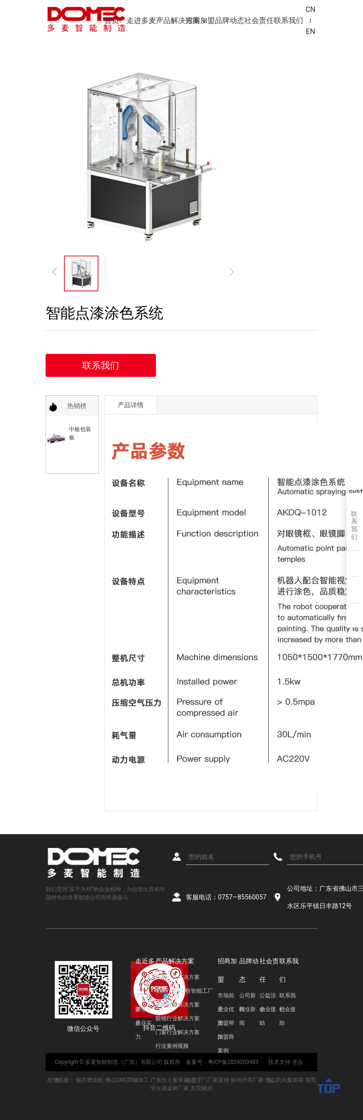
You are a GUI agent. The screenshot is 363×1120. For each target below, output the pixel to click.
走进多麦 (141, 20)
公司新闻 (247, 997)
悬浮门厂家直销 (209, 1080)
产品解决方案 (170, 20)
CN (310, 9)
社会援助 (287, 1011)
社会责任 (259, 20)
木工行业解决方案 (178, 1004)
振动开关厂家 (247, 1080)
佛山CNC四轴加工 (127, 1080)
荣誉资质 (143, 1011)
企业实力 (143, 1025)
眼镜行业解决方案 (178, 1018)
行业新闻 (247, 1011)
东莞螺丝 (201, 1088)
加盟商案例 (226, 1039)
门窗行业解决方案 (178, 1032)
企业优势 (226, 1011)
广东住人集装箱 (169, 1080)
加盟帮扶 (226, 1025)
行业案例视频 (172, 1046)
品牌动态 (229, 20)
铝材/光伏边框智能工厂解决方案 (184, 993)
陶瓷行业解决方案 (178, 977)
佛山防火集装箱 (284, 1080)
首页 (111, 20)
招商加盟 (200, 20)
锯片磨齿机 (90, 1080)
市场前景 (226, 997)
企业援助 (267, 1011)
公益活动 (267, 997)
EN (311, 31)
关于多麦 (143, 997)
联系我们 (288, 20)
